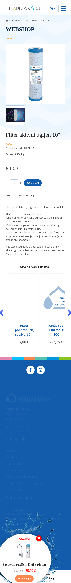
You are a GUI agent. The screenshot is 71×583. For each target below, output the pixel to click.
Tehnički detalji (24, 195)
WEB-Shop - (16, 20)
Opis (9, 195)
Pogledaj (24, 578)
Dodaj (33, 183)
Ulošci (26, 20)
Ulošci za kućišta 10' (41, 20)
